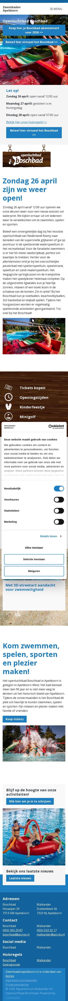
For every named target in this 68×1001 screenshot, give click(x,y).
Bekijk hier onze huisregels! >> (26, 122)
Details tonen (48, 536)
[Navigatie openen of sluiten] (57, 9)
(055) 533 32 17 (47, 930)
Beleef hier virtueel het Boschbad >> (32, 42)
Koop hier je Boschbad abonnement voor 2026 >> (34, 30)
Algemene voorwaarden (21, 980)
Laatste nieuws (20, 878)
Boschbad (9, 960)
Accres (10, 976)
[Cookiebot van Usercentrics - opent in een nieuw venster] (48, 427)
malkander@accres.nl (51, 934)
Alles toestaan (34, 547)
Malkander (44, 960)
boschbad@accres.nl (16, 934)
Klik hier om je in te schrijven (30, 801)
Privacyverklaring (17, 985)
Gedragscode (11, 965)
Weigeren (34, 571)
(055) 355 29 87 (13, 930)
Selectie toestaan (34, 559)
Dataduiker (13, 997)
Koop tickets (15, 719)
